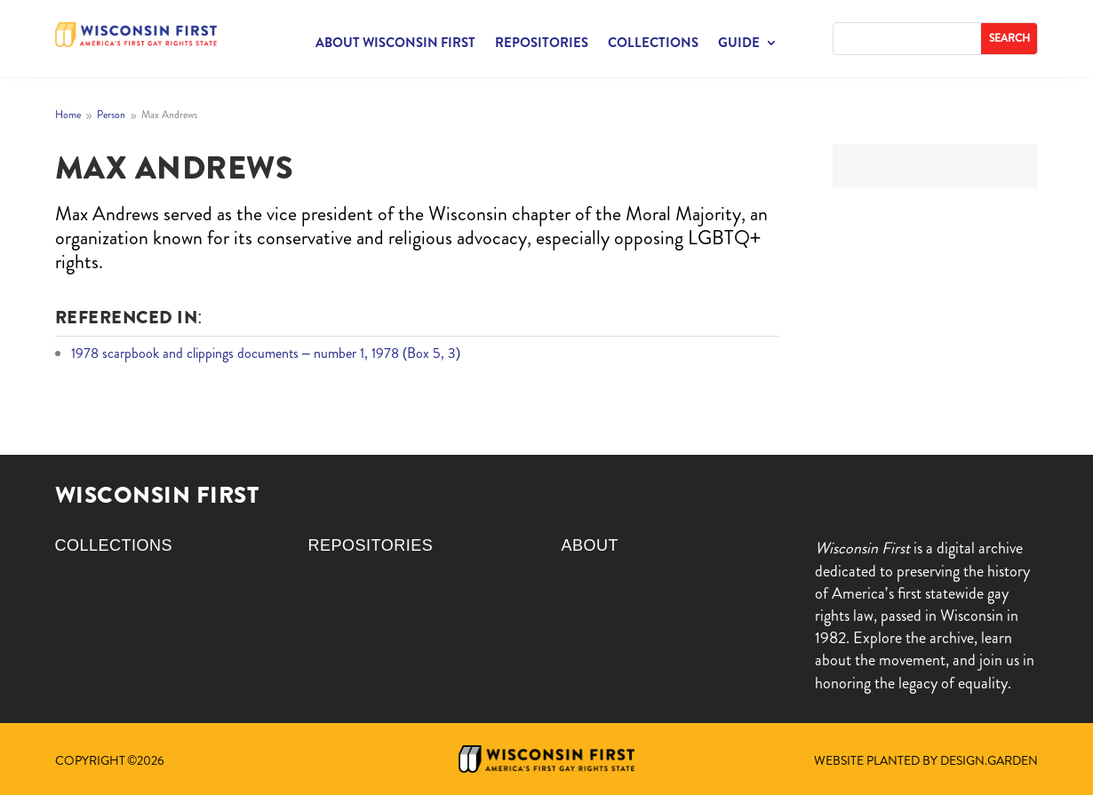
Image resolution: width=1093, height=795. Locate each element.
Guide (739, 44)
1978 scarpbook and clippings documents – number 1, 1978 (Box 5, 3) (266, 353)
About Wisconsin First (395, 44)
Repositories (541, 44)
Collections (653, 44)
